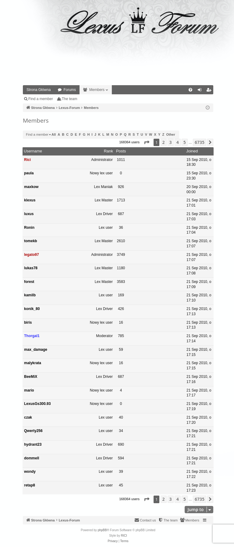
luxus (29, 214)
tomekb (30, 241)
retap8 (29, 485)
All (53, 134)
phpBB (102, 530)
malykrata (32, 363)
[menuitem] (190, 89)
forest (29, 282)
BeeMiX (30, 377)
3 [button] (170, 142)
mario (29, 390)
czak (28, 417)
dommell (31, 458)
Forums (69, 90)
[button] (146, 142)
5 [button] (184, 142)
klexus (29, 200)
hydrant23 (32, 444)
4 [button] (177, 142)
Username (33, 151)
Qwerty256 (33, 431)
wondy (30, 471)
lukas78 (30, 268)
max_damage (35, 349)
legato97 (31, 255)
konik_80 (32, 309)
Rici (27, 160)
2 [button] (163, 142)
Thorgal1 (32, 336)
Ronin (29, 227)
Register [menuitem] (210, 91)
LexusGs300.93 (37, 404)
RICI (124, 535)
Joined (192, 151)
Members (97, 90)
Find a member (40, 99)
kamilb (30, 295)
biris (28, 322)
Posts (121, 151)
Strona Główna (39, 90)
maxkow (31, 187)
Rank (108, 151)
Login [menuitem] (201, 91)
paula (29, 173)
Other (170, 134)
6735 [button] (199, 142)
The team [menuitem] (69, 99)
